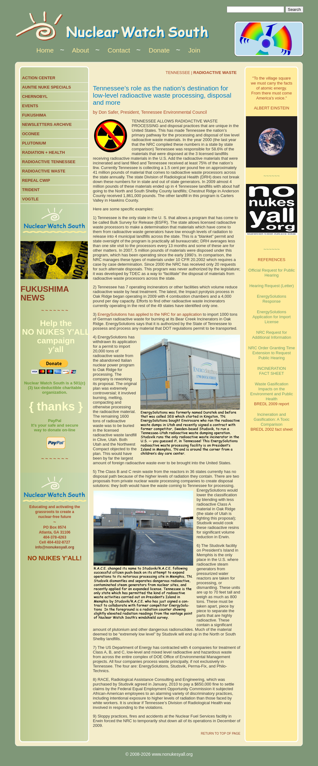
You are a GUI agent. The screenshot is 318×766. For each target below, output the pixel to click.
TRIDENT (30, 189)
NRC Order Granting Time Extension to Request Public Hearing (271, 353)
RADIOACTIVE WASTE (43, 171)
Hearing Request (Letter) (271, 285)
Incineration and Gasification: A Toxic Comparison (271, 419)
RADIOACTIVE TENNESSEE (48, 161)
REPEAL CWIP (36, 180)
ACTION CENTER (38, 78)
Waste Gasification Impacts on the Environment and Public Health (271, 391)
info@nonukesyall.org (54, 547)
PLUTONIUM (34, 143)
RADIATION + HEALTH (43, 152)
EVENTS (30, 105)
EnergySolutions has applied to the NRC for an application (150, 314)
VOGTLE (30, 199)
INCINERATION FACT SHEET (271, 371)
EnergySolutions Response (271, 299)
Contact (118, 50)
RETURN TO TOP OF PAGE (220, 733)
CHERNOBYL (35, 96)
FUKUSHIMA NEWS (44, 293)
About (80, 50)
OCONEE (30, 133)
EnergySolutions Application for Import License (271, 317)
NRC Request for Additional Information (271, 335)
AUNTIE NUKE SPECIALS (46, 87)
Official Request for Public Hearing (271, 273)
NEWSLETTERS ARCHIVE (47, 124)
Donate (159, 50)
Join (194, 50)
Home (45, 50)
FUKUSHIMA (34, 115)
